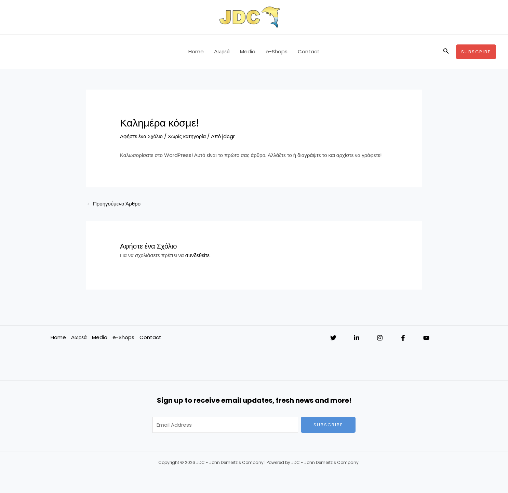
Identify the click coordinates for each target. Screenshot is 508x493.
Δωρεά (222, 51)
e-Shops (277, 51)
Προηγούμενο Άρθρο (113, 203)
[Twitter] (333, 338)
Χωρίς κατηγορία (187, 136)
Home (196, 51)
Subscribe (328, 425)
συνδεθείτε (197, 255)
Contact (309, 51)
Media (247, 51)
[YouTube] (426, 338)
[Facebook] (403, 338)
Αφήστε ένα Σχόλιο (141, 136)
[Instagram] (380, 338)
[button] (446, 51)
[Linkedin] (356, 338)
